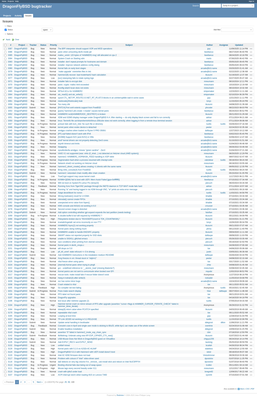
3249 (10, 225)
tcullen (209, 365)
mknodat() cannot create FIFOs (71, 199)
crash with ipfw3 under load (70, 371)
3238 (10, 242)
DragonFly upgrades (67, 297)
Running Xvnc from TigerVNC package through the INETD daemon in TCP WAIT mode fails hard (100, 186)
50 (69, 382)
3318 (10, 160)
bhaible (209, 196)
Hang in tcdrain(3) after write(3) (71, 278)
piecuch (209, 183)
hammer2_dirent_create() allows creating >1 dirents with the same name (89, 166)
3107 (10, 375)
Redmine (120, 395)
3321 (10, 157)
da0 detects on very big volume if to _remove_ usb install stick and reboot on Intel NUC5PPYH (99, 362)
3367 (10, 88)
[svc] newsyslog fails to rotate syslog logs (76, 78)
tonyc (209, 101)
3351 (10, 117)
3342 (10, 134)
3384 (10, 58)
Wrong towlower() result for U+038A (73, 196)
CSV (247, 389)
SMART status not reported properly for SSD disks (80, 235)
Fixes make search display (69, 291)
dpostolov (209, 358)
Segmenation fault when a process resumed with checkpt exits (85, 160)
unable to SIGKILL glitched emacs (73, 238)
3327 (10, 150)
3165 (10, 316)
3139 (10, 339)
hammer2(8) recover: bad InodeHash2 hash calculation (82, 75)
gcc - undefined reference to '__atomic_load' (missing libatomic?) (86, 268)
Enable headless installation (70, 329)
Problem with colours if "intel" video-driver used (78, 358)
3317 (10, 163)
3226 (10, 258)
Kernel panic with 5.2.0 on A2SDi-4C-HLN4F (77, 349)
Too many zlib (64, 104)
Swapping (62, 147)
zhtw (209, 265)
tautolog (208, 342)
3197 (10, 297)
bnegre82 (209, 371)
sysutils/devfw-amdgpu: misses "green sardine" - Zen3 (81, 150)
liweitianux (208, 52)
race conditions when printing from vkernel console (80, 242)
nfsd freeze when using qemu (71, 261)
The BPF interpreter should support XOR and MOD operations (85, 48)
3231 (10, 248)
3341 (10, 137)
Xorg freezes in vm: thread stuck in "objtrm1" (77, 258)
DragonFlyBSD (20, 48)
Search (195, 6)
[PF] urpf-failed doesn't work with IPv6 (74, 134)
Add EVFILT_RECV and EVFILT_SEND (75, 342)
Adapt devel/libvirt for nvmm (70, 193)
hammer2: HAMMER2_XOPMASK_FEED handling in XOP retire (86, 157)
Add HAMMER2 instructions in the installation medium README (86, 255)
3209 (10, 281)
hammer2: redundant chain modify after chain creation (81, 173)
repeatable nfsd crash (67, 313)
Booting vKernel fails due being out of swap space (79, 365)
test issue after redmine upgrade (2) (73, 301)
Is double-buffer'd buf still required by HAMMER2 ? (80, 216)
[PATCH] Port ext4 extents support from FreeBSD (79, 107)
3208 (10, 284)
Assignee (223, 45)
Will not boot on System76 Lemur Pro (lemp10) (78, 183)
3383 (10, 62)
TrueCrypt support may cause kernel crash (76, 176)
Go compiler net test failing (69, 288)
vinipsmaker (209, 91)
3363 (10, 98)
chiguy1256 (209, 339)
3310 (10, 180)
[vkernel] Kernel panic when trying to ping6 (76, 265)
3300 (10, 186)
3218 (10, 271)
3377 (10, 78)
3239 (10, 238)
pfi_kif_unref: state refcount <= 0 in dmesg (76, 252)
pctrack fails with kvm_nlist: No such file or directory (80, 124)
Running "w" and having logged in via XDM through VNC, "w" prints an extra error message (97, 189)
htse (209, 291)
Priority (53, 45)
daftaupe (209, 130)
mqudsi (209, 271)
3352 (10, 114)
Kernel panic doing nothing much (72, 229)
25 (66, 382)
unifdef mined (64, 345)
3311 (10, 176)
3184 (10, 309)
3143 (10, 332)
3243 (10, 235)
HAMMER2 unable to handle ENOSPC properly (78, 232)
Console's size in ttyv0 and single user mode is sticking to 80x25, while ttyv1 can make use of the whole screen (106, 326)
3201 (10, 291)
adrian (209, 117)
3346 (10, 127)
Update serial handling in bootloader (73, 322)
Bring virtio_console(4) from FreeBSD (74, 170)
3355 (10, 107)
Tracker (33, 45)
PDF (252, 389)
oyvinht (209, 375)
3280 (10, 206)
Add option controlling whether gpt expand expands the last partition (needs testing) (94, 212)
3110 (10, 371)
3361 (10, 101)
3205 (10, 288)
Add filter (217, 29)
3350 (10, 121)
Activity (18, 16)
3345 (10, 130)
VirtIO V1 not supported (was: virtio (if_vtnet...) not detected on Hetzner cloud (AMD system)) (98, 153)
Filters (9, 26)
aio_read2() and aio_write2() (70, 94)
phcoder (208, 107)
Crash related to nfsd (67, 284)
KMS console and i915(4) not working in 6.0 (77, 206)
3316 (10, 166)
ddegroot (209, 322)
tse (209, 248)
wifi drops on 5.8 (65, 248)
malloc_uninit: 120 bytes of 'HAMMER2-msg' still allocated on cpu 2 (87, 55)
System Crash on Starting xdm (71, 58)
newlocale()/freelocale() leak (70, 101)
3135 (10, 342)
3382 (10, 65)
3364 (10, 94)
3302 (10, 183)
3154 (10, 322)
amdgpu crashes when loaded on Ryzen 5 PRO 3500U (82, 130)
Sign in (251, 1)
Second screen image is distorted (72, 209)
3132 (10, 345)
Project (21, 45)
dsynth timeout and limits (68, 143)
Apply (8, 39)
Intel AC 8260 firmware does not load (74, 355)
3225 (10, 261)
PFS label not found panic (69, 294)
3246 (10, 232)
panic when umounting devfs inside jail (74, 52)
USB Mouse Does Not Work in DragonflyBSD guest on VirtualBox (86, 339)
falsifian (209, 212)
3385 (10, 55)
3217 (10, 275)
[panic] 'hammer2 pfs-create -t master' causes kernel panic (83, 111)
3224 (10, 265)
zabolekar (209, 160)
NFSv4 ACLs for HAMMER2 (70, 91)
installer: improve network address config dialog (78, 65)
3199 (10, 294)
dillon (223, 322)
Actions (251, 48)
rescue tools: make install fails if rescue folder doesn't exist (83, 275)
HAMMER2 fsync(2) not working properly (75, 225)
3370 (10, 85)
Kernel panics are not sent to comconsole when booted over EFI (86, 271)
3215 (10, 278)
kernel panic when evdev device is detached (77, 127)
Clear (17, 39)
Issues (28, 16)
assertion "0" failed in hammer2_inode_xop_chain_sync (82, 332)
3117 (10, 358)
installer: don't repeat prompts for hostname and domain (82, 62)
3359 (10, 104)
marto (208, 58)
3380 (10, 68)
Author (209, 45)
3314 (10, 170)
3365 (10, 91)
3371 (10, 81)
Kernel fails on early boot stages (72, 68)
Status (10, 29)
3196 (10, 301)
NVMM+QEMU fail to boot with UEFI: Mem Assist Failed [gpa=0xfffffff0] (88, 180)
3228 (10, 252)
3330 (10, 147)
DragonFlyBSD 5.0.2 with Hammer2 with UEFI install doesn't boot (86, 352)
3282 (10, 202)
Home (4, 1)
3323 (10, 153)
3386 (10, 52)
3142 (10, 335)
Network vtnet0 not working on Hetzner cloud (77, 163)
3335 (10, 140)
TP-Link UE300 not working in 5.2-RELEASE (77, 319)
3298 (10, 189)
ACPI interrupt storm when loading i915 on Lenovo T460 (82, 375)
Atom (242, 389)
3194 (10, 305)
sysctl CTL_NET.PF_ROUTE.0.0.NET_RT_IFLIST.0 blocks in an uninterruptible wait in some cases (101, 98)
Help (17, 1)
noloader (209, 278)
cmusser (209, 206)
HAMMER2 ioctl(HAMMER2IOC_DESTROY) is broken (82, 114)
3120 (10, 355)
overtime (209, 326)
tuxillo (208, 124)
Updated (239, 45)
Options (10, 34)
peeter (209, 127)
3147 (10, 329)
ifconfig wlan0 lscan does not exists (73, 88)
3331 (10, 143)
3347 (10, 124)
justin (209, 252)
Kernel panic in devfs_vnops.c (71, 245)
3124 (10, 352)
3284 (10, 196)
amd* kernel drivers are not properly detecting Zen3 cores (83, 140)
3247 (10, 229)
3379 (10, 71)
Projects (11, 1)
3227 (10, 255)
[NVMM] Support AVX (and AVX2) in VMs (76, 137)
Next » (39, 382)
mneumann (209, 81)
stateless (209, 349)
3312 (10, 173)
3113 (10, 365)
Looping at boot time (67, 316)
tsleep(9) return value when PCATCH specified (78, 309)
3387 (10, 48)
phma (208, 229)
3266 (10, 219)
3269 (10, 216)
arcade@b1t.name (209, 68)
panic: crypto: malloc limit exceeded (73, 85)
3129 (10, 349)
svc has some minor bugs (69, 281)
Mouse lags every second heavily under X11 (77, 368)
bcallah (209, 345)
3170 (10, 313)
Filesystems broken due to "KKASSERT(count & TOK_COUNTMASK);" (89, 219)
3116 (10, 362)
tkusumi (209, 75)
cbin (209, 332)
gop (208, 316)
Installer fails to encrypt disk (70, 81)
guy (208, 48)
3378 (10, 75)
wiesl (209, 352)
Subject (129, 45)
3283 (10, 199)
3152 (10, 326)
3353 (10, 111)
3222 (10, 268)
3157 (10, 319)
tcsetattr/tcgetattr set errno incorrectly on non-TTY (79, 222)
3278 (10, 209)
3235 (10, 245)
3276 (10, 212)
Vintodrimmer (209, 355)
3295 (10, 193)
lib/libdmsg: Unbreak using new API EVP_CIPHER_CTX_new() (85, 335)
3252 (10, 222)
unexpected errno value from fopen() (74, 202)
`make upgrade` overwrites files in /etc (74, 71)
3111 (10, 368)
